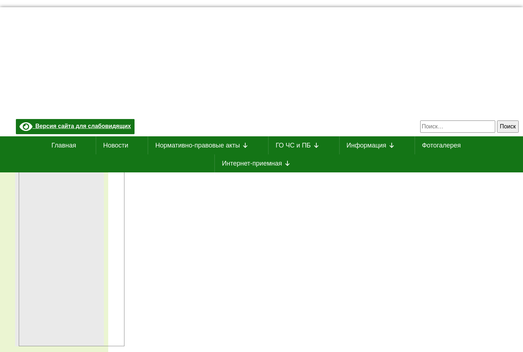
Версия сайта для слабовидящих (75, 126)
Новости (115, 145)
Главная (64, 145)
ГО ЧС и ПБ (298, 145)
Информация (371, 145)
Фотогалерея (441, 145)
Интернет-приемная (256, 163)
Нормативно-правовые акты (202, 145)
